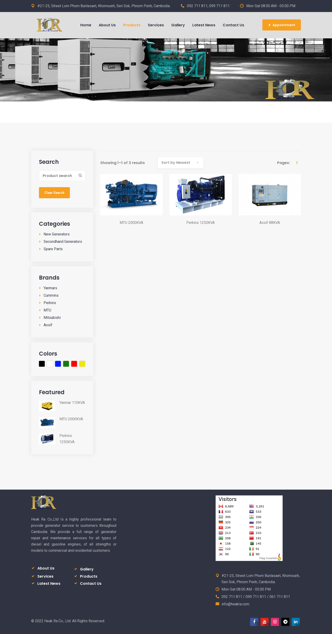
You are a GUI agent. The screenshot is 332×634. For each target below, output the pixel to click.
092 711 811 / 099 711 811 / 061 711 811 (256, 596)
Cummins (51, 295)
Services (45, 576)
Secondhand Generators (63, 241)
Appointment (281, 25)
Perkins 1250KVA (66, 438)
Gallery (87, 569)
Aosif (48, 325)
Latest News (48, 583)
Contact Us (90, 583)
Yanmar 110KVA (72, 402)
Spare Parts (53, 249)
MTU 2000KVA (71, 419)
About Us (45, 568)
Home (36, 80)
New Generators (57, 234)
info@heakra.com (235, 604)
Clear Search (54, 193)
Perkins (50, 303)
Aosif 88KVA (269, 222)
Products (88, 576)
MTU (47, 310)
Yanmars (50, 288)
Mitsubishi (52, 317)
